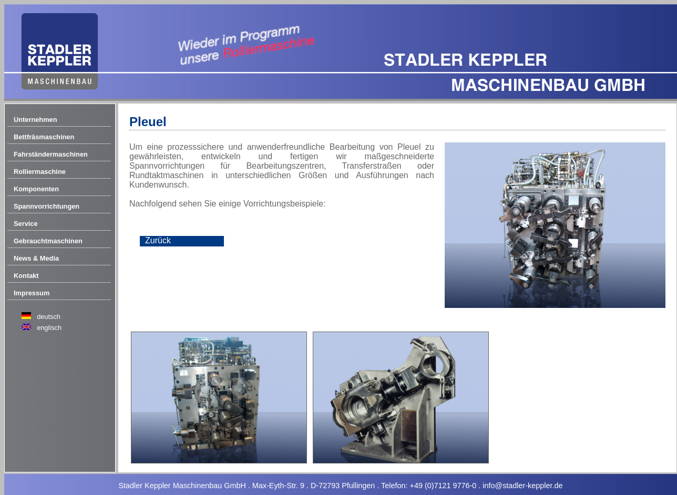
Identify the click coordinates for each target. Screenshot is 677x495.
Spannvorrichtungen (46, 206)
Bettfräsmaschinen (44, 137)
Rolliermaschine (40, 172)
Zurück (158, 240)
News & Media (36, 258)
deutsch (48, 317)
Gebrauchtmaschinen (48, 241)
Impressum (31, 293)
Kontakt (26, 276)
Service (26, 224)
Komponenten (36, 189)
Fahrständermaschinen (51, 154)
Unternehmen (35, 119)
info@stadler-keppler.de (522, 485)
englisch (49, 328)
